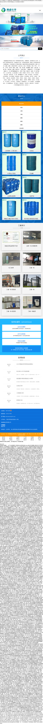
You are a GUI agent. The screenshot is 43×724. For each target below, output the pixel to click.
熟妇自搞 (2, 444)
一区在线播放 (24, 722)
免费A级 (35, 714)
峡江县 (32, 439)
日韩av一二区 (18, 719)
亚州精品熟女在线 (5, 722)
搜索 (40, 48)
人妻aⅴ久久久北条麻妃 (31, 720)
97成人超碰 (7, 716)
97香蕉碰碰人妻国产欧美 (33, 722)
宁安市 (10, 437)
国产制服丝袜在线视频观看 (25, 715)
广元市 (25, 437)
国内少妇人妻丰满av (5, 720)
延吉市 (25, 439)
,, (0, 3)
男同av (26, 719)
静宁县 (12, 720)
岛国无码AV (10, 714)
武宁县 (39, 438)
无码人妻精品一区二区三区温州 (12, 712)
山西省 (10, 439)
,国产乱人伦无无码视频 (24, 712)
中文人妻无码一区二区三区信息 (18, 716)
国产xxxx (33, 715)
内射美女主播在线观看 (19, 714)
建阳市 (17, 438)
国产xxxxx (2, 712)
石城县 (32, 437)
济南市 (25, 438)
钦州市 (3, 437)
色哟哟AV (32, 712)
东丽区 (39, 437)
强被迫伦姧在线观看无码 (12, 715)
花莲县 (3, 439)
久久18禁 (5, 714)
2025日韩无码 (23, 720)
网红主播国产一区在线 (10, 719)
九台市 (17, 439)
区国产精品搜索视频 (28, 714)
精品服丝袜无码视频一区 (15, 722)
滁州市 (32, 438)
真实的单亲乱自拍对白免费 (31, 716)
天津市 (17, 437)
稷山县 (23, 719)
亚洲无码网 (33, 718)
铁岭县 (10, 438)
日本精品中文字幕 (11, 718)
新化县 (3, 438)
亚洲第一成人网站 (33, 719)
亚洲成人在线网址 (20, 718)
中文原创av (16, 720)
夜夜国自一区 (27, 718)
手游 (39, 439)
